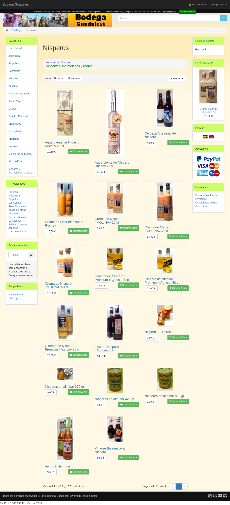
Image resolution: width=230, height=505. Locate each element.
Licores (12, 108)
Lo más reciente (204, 63)
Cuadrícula (74, 78)
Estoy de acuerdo (187, 11)
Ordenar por (176, 78)
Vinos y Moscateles (19, 93)
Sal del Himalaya (17, 217)
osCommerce (90, 495)
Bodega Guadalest (16, 4)
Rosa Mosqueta (17, 206)
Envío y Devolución (206, 195)
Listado (59, 78)
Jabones (13, 78)
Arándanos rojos (17, 224)
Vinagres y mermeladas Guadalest (21, 171)
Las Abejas (14, 202)
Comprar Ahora (78, 151)
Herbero (13, 146)
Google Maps (15, 294)
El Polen (13, 192)
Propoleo (13, 63)
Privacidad (201, 199)
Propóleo (13, 199)
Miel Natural (15, 48)
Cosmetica (14, 71)
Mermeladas (15, 131)
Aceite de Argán (17, 210)
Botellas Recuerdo (18, 116)
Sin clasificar (15, 161)
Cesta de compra (205, 41)
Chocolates (14, 123)
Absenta (13, 86)
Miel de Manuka (17, 231)
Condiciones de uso (206, 202)
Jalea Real (14, 55)
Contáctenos (202, 206)
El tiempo (13, 298)
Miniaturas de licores (19, 153)
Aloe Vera (13, 213)
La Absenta (14, 220)
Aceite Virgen (15, 101)
